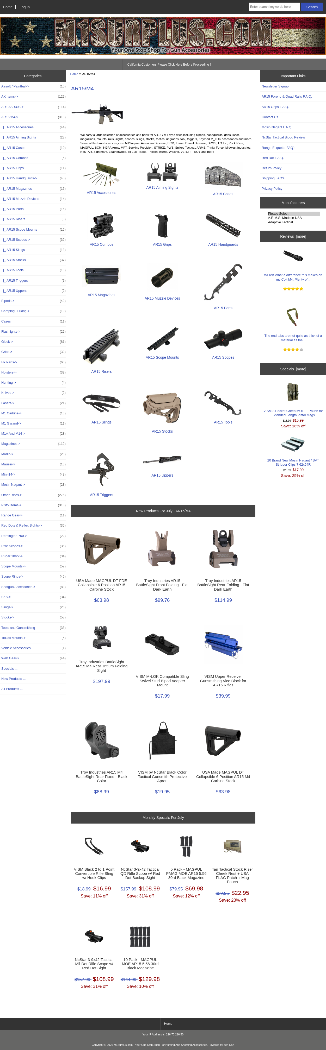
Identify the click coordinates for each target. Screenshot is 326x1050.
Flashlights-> (33, 332)
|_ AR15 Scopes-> (33, 240)
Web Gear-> (33, 658)
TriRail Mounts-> (33, 638)
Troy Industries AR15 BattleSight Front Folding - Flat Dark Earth (162, 585)
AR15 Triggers (101, 492)
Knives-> (33, 393)
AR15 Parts (223, 305)
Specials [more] (293, 369)
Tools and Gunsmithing (33, 628)
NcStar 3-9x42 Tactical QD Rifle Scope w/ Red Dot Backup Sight (140, 873)
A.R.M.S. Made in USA (294, 218)
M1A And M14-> (33, 434)
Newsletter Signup (275, 86)
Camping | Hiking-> (33, 311)
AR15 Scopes (223, 355)
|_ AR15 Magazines (33, 189)
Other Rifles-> (33, 495)
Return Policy (271, 168)
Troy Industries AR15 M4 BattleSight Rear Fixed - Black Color (101, 776)
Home (8, 7)
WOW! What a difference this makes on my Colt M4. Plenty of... (293, 263)
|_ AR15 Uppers (33, 291)
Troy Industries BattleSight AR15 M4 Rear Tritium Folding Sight (101, 666)
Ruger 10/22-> (33, 556)
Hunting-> (33, 383)
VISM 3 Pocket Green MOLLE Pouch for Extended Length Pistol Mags (293, 399)
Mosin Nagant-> (33, 485)
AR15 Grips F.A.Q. (275, 107)
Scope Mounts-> (33, 566)
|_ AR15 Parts (33, 209)
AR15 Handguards (223, 242)
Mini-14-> (33, 474)
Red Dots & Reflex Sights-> (33, 525)
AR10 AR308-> (33, 107)
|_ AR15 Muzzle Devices (33, 199)
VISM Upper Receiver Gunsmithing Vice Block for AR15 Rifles (223, 680)
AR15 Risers (101, 369)
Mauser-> (33, 464)
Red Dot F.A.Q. (273, 158)
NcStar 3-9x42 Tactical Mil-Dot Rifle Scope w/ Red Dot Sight (94, 964)
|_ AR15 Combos (33, 158)
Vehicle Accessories (33, 648)
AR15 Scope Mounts (162, 355)
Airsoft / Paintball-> (33, 86)
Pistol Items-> (33, 505)
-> (33, 117)
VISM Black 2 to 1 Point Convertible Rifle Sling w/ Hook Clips (94, 873)
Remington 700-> (33, 536)
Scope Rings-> (33, 576)
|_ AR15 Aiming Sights (33, 137)
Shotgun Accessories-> (33, 587)
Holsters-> (33, 372)
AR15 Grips (162, 242)
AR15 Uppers (162, 473)
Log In (25, 7)
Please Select (294, 214)
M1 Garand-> (33, 423)
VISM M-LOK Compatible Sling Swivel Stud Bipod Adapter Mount (162, 680)
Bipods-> (33, 301)
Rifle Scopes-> (33, 546)
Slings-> (33, 607)
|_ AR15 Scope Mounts (33, 229)
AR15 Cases (223, 191)
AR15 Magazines (101, 292)
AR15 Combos (101, 242)
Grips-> (33, 352)
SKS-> (33, 597)
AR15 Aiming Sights (162, 185)
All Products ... (12, 689)
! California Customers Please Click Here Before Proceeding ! (168, 64)
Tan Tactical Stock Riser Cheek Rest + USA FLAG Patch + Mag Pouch (232, 875)
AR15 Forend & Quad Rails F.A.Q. (287, 96)
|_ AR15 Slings (33, 250)
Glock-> (33, 342)
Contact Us (270, 117)
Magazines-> (33, 444)
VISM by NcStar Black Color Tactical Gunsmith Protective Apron (162, 776)
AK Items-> (33, 96)
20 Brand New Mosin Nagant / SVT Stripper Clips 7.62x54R (293, 451)
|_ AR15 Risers (33, 219)
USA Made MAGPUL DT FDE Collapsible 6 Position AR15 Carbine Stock (101, 585)
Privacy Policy (272, 189)
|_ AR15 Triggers (33, 281)
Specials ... (9, 669)
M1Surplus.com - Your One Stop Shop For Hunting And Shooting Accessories (160, 1044)
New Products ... (13, 679)
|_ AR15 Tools (33, 270)
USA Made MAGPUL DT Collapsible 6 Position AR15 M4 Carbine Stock (223, 776)
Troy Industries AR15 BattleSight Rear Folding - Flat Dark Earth (223, 585)
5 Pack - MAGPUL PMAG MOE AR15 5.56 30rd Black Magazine (186, 873)
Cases (33, 321)
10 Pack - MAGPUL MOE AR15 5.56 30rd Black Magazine (140, 964)
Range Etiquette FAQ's (278, 148)
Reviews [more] (293, 236)
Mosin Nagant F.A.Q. (277, 127)
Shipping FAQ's (273, 178)
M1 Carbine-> (33, 413)
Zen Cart (229, 1044)
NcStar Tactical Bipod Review (283, 137)
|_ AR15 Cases (33, 148)
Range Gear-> (33, 515)
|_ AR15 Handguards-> (33, 178)
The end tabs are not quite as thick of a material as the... (293, 324)
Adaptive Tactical (294, 222)
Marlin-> (33, 454)
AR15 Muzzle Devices (162, 296)
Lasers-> (33, 403)
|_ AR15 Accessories (33, 127)
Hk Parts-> (33, 362)
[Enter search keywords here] (274, 7)
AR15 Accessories (101, 190)
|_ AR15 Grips (33, 168)
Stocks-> (33, 617)
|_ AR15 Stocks (33, 260)
